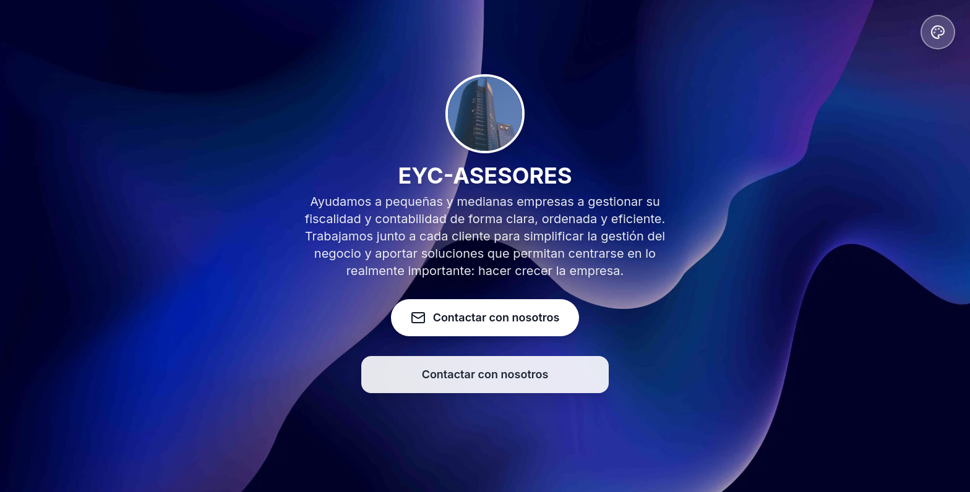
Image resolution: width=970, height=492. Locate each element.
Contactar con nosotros (485, 374)
